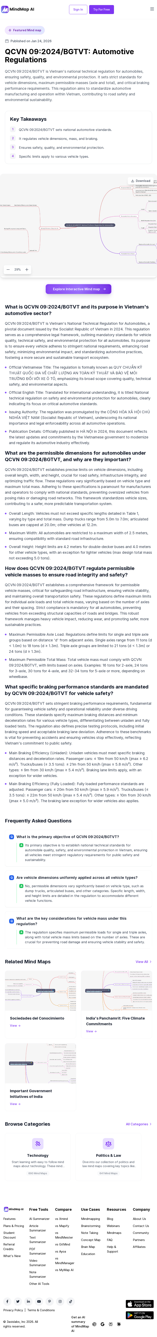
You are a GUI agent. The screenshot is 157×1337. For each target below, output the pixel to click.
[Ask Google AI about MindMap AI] (102, 1324)
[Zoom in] (26, 269)
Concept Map (91, 1240)
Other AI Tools (39, 1284)
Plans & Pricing (13, 1226)
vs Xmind (61, 1219)
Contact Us (141, 1226)
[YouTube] (39, 1301)
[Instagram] (60, 1301)
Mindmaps (114, 1233)
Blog (110, 1219)
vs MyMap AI (64, 1270)
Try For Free (101, 9)
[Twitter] (18, 1301)
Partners (139, 1240)
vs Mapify (62, 1226)
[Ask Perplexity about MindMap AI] (110, 1324)
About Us (139, 1219)
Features (9, 1219)
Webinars (113, 1226)
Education (88, 1254)
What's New (12, 1256)
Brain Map (88, 1247)
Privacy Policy (13, 1310)
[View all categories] (139, 1124)
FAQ (110, 1240)
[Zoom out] (8, 269)
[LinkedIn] (28, 1301)
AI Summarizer (39, 1219)
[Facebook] (7, 1301)
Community (141, 1233)
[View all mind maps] (144, 961)
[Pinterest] (49, 1301)
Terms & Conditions (41, 1310)
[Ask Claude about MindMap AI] (118, 1324)
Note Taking (89, 1233)
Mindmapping (90, 1219)
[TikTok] (71, 1301)
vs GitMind (62, 1244)
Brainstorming (90, 1226)
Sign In (78, 9)
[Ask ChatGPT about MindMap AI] (94, 1324)
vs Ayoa (60, 1251)
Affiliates (139, 1247)
